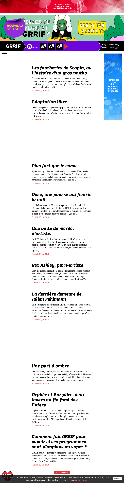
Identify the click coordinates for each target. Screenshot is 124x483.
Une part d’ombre (50, 369)
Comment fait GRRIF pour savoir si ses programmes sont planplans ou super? (59, 444)
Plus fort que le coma (54, 168)
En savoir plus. (81, 480)
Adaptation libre (49, 104)
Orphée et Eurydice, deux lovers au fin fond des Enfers (58, 402)
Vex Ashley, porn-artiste (57, 268)
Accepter (117, 479)
